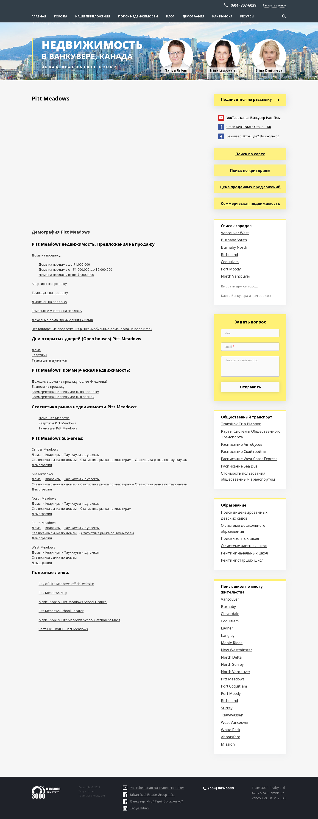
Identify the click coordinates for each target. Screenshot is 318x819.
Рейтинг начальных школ (244, 553)
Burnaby (228, 606)
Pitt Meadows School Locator (61, 611)
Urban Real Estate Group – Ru (244, 126)
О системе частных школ (244, 545)
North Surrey (232, 664)
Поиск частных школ (240, 538)
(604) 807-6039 (243, 11)
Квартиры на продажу (49, 283)
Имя (228, 333)
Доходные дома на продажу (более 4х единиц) (69, 381)
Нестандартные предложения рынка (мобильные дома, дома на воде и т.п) (92, 329)
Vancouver (230, 599)
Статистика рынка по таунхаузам (161, 459)
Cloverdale (230, 613)
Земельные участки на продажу (57, 311)
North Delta (231, 657)
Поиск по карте (250, 153)
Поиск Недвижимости (138, 16)
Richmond (229, 254)
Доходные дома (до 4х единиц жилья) (62, 320)
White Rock (230, 729)
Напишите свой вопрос (241, 360)
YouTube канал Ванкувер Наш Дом (249, 117)
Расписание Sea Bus (239, 466)
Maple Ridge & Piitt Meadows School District (73, 602)
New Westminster (236, 649)
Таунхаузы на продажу (50, 292)
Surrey (226, 707)
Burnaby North (234, 247)
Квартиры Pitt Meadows (57, 423)
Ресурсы (247, 16)
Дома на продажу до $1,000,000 (64, 264)
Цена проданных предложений (250, 186)
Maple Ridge (232, 642)
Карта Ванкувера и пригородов (246, 295)
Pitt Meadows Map (53, 593)
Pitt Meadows (233, 679)
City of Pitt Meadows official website (66, 584)
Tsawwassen (232, 715)
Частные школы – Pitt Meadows (63, 629)
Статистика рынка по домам (54, 459)
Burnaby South (234, 239)
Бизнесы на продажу (48, 386)
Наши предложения (92, 16)
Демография (193, 16)
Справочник (223, 5)
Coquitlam (230, 261)
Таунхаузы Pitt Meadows (58, 428)
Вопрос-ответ (113, 5)
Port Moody (231, 269)
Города (60, 16)
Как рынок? (222, 16)
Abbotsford (230, 736)
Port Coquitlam (234, 686)
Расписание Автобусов (241, 444)
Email (229, 347)
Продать (154, 5)
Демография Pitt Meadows (61, 232)
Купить (136, 5)
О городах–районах (46, 5)
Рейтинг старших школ (242, 560)
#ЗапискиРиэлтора (81, 5)
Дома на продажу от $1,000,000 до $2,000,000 (75, 269)
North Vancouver (235, 276)
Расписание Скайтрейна (243, 451)
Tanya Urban (136, 808)
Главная (39, 16)
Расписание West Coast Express (249, 458)
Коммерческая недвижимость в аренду (63, 397)
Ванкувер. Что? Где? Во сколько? (248, 136)
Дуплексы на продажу (49, 302)
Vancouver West (235, 232)
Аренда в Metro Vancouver (187, 5)
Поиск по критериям (250, 170)
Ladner (227, 628)
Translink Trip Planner (241, 423)
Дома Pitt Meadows (54, 418)
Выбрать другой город (239, 286)
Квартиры (39, 355)
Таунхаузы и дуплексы (49, 360)
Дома (36, 350)
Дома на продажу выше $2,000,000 (66, 275)
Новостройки (249, 5)
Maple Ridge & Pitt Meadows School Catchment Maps (79, 620)
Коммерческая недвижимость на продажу (65, 392)
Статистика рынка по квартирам (105, 459)
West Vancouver (235, 722)
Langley (227, 635)
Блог (170, 16)
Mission (228, 744)
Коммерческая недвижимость (250, 203)
